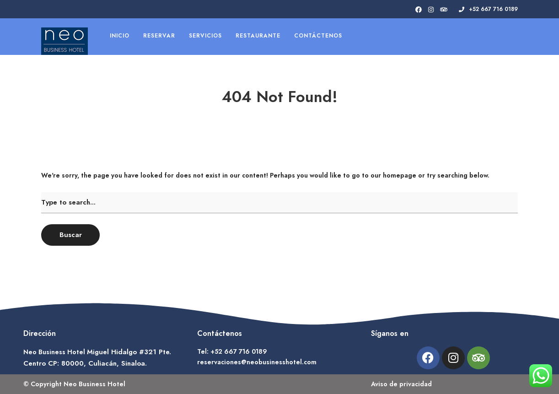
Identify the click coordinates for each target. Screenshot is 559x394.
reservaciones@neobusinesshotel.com (257, 362)
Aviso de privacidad (401, 384)
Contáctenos (318, 36)
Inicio (119, 36)
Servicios (205, 36)
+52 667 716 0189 (488, 9)
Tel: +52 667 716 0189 (232, 351)
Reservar (159, 36)
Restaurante (258, 36)
